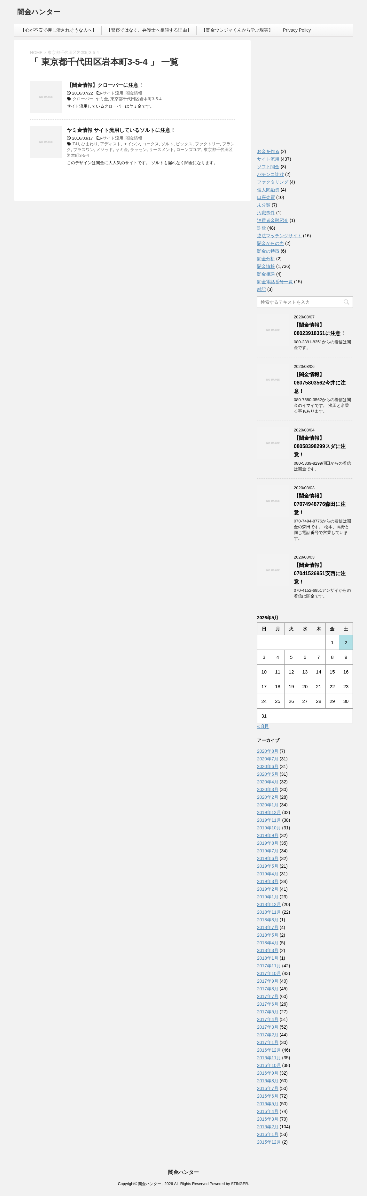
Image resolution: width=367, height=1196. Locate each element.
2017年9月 (267, 981)
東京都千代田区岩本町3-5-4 (135, 98)
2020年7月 (267, 758)
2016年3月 (267, 1119)
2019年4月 (267, 873)
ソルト (167, 143)
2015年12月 (269, 1142)
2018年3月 (267, 950)
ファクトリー (207, 143)
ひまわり (89, 143)
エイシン (131, 143)
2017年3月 (267, 1027)
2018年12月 (269, 904)
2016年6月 (267, 1096)
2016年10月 (269, 1065)
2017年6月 (267, 1004)
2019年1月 (267, 896)
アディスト (110, 143)
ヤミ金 (102, 98)
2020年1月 (267, 804)
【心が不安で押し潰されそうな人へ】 (58, 30)
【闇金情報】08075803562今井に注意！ (320, 383)
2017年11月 (269, 965)
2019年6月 (267, 858)
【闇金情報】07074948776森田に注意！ (320, 504)
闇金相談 (266, 274)
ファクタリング (272, 182)
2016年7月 (267, 1088)
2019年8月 (267, 843)
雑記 (261, 289)
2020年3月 (267, 789)
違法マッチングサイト (279, 235)
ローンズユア (188, 149)
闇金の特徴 (268, 251)
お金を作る (268, 151)
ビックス (184, 143)
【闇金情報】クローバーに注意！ (105, 85)
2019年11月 (269, 820)
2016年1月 (267, 1134)
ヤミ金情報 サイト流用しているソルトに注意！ (121, 130)
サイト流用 (113, 93)
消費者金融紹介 (272, 220)
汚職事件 (266, 212)
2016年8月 (267, 1080)
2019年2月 (267, 889)
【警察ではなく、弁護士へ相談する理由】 (148, 30)
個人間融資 (268, 189)
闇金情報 (134, 93)
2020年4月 (267, 781)
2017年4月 (267, 1019)
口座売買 (266, 197)
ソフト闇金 (268, 166)
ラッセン (138, 149)
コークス (150, 143)
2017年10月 (269, 973)
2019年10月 (269, 827)
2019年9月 (267, 835)
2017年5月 (267, 1011)
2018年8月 (267, 919)
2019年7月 (267, 850)
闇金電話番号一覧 (275, 281)
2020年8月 (267, 751)
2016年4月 (267, 1111)
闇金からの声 (270, 243)
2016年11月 (269, 1057)
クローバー (83, 98)
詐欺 (261, 228)
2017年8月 (267, 988)
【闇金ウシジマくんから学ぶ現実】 (237, 30)
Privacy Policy (297, 30)
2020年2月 (267, 797)
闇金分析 (266, 258)
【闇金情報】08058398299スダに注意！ (320, 446)
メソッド (104, 149)
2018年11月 (269, 912)
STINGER (239, 1184)
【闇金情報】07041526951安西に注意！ (320, 573)
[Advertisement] (305, 96)
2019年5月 (267, 866)
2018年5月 (267, 935)
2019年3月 (267, 881)
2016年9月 (267, 1073)
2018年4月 (267, 942)
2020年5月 (267, 774)
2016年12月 (269, 1050)
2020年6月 (267, 766)
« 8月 (263, 726)
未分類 (263, 205)
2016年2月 (267, 1126)
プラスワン (83, 149)
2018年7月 (267, 927)
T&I (76, 143)
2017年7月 (267, 996)
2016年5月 (267, 1103)
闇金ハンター (38, 12)
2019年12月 (269, 812)
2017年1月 (267, 1042)
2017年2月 (267, 1034)
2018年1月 (267, 958)
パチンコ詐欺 (270, 174)
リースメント (161, 149)
